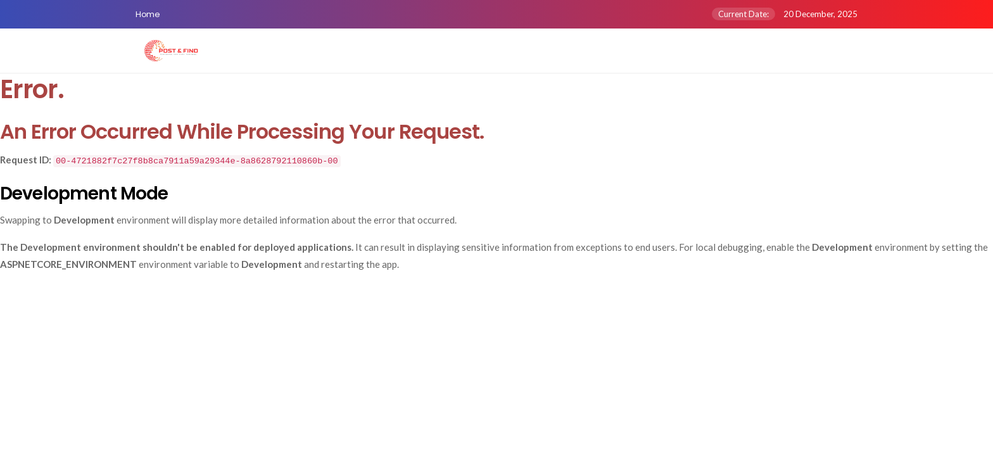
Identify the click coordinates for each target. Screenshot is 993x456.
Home (148, 14)
